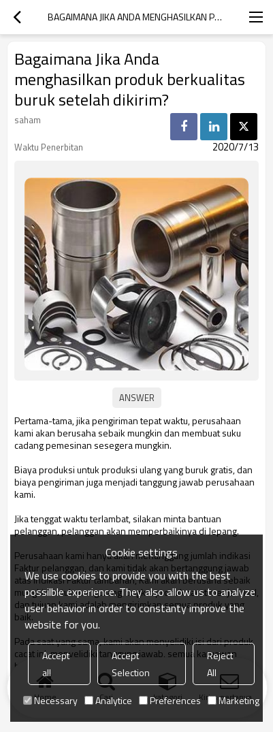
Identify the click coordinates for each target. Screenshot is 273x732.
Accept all (55, 664)
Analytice (108, 700)
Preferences (170, 700)
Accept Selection (131, 664)
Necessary (50, 700)
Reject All (220, 664)
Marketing (233, 700)
